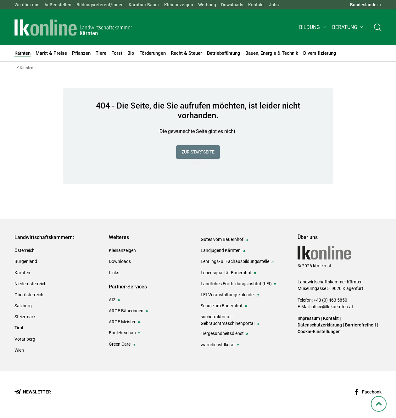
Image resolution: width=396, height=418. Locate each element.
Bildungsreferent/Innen (100, 4)
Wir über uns (26, 4)
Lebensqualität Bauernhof (226, 272)
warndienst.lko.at (218, 344)
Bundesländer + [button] (366, 4)
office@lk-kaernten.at (332, 306)
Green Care (120, 344)
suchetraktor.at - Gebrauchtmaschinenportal (227, 320)
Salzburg (23, 305)
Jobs (274, 4)
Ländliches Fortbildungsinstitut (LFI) (236, 283)
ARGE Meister (122, 321)
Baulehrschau (122, 332)
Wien (19, 350)
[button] (313, 27)
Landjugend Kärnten (221, 250)
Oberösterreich (28, 294)
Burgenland (25, 261)
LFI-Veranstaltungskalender (228, 294)
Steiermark (25, 316)
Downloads (232, 4)
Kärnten (22, 272)
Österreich (24, 250)
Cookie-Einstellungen (319, 331)
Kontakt (256, 4)
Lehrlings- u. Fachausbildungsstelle (235, 261)
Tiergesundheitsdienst (222, 333)
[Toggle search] (378, 27)
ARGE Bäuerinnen (126, 310)
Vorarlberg (24, 339)
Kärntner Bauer (144, 4)
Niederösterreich (30, 283)
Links (114, 272)
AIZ (112, 299)
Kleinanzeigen (178, 4)
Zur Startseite (198, 151)
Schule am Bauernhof (222, 305)
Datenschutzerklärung (320, 324)
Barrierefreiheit (360, 324)
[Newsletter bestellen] (32, 392)
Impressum (309, 318)
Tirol (18, 327)
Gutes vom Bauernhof (222, 239)
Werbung (207, 4)
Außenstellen (57, 4)
